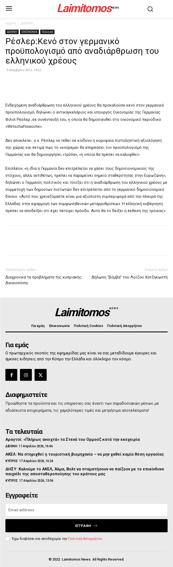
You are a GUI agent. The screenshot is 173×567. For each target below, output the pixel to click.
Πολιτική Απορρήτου (85, 539)
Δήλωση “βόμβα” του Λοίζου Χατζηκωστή (129, 277)
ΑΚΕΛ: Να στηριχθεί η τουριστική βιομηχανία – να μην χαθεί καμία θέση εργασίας (84, 454)
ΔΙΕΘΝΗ (27, 23)
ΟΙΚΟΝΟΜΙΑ (29, 32)
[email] (86, 509)
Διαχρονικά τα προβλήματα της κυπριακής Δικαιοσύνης (43, 280)
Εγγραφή (86, 525)
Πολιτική (47, 32)
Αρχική (10, 23)
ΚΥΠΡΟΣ (11, 461)
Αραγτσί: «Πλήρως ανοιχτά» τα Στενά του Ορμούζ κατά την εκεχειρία (72, 439)
